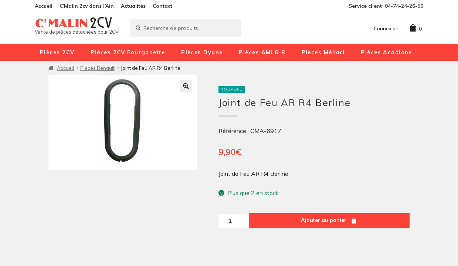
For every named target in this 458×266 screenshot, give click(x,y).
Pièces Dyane (202, 52)
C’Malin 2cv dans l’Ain (87, 6)
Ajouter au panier (323, 220)
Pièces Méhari (323, 52)
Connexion (386, 28)
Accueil (43, 6)
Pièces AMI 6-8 (262, 52)
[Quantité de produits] (233, 220)
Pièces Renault (97, 68)
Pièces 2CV (57, 52)
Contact (162, 6)
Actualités (133, 6)
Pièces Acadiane (386, 52)
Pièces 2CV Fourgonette (128, 52)
